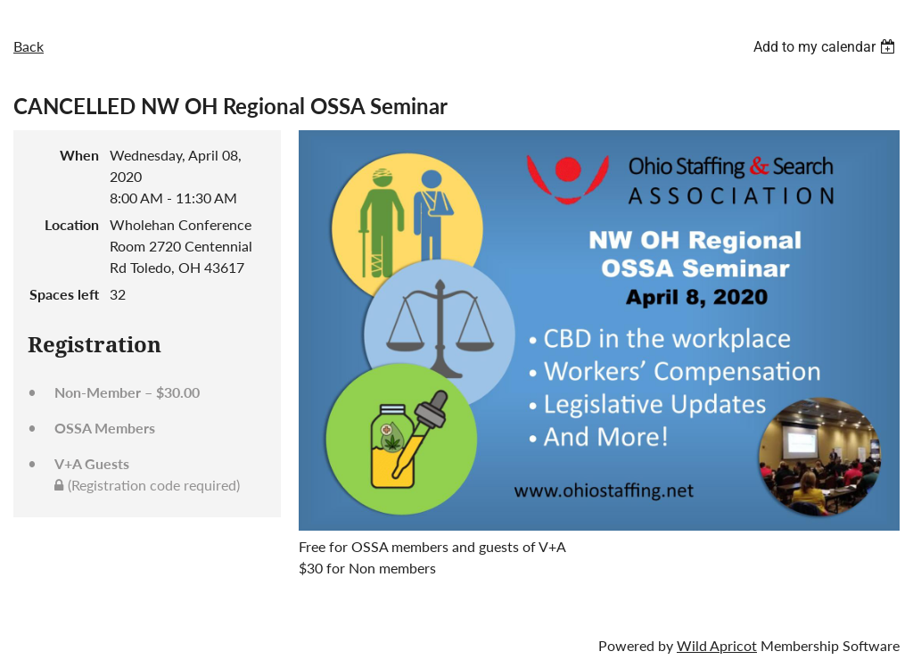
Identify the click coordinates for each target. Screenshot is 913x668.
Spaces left (64, 293)
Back (28, 45)
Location (72, 224)
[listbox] (826, 47)
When (79, 154)
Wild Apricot (717, 645)
